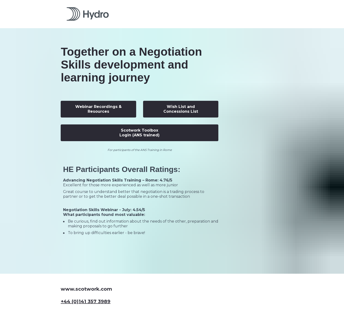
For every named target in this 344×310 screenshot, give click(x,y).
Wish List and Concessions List (180, 109)
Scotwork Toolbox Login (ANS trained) (139, 132)
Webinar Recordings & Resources (98, 109)
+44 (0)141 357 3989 (85, 282)
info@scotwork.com (86, 295)
